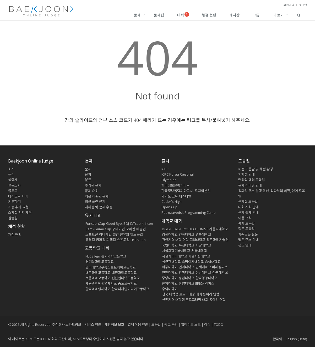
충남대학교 (186, 278)
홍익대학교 (170, 289)
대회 (183, 15)
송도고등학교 (127, 283)
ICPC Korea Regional (177, 174)
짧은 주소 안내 (248, 239)
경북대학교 (203, 234)
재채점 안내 (246, 174)
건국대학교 (186, 234)
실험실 (13, 218)
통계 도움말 (246, 223)
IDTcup (135, 223)
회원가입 (289, 5)
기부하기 (14, 201)
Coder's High (171, 201)
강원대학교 (170, 234)
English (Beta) (296, 339)
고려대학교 (197, 239)
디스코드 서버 (18, 196)
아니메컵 (105, 234)
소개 (11, 169)
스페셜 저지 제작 (20, 212)
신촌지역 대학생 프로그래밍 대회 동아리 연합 (194, 299)
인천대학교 (170, 272)
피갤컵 (111, 239)
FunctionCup (95, 223)
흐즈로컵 (123, 239)
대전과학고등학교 (124, 272)
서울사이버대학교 (174, 256)
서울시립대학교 (199, 256)
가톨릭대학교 (218, 229)
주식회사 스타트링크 (66, 324)
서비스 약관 (93, 324)
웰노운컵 (136, 234)
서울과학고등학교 (98, 278)
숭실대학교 (213, 261)
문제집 (159, 15)
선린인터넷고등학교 (126, 278)
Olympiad (169, 179)
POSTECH (190, 229)
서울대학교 (199, 250)
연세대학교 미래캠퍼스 (211, 267)
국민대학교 (170, 245)
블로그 (13, 190)
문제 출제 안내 (248, 212)
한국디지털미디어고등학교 (130, 289)
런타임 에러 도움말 (251, 179)
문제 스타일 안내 (250, 185)
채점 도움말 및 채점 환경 (255, 169)
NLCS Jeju (92, 256)
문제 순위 (91, 190)
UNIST (203, 229)
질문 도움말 (246, 228)
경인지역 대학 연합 (175, 239)
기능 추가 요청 (18, 207)
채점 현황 (209, 15)
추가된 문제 (93, 185)
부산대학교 (186, 245)
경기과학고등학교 (113, 256)
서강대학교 (203, 245)
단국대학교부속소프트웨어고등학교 (110, 267)
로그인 (303, 5)
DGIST (167, 229)
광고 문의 (171, 324)
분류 (88, 179)
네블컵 (141, 229)
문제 (137, 15)
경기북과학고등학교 (99, 261)
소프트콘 (91, 234)
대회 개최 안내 (248, 207)
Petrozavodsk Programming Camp (188, 212)
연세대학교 (186, 267)
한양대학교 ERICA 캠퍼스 (196, 283)
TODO (218, 324)
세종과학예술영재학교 (101, 283)
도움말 (244, 161)
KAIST (177, 229)
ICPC (165, 169)
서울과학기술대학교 (176, 250)
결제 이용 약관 (138, 324)
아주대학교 (170, 267)
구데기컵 (118, 229)
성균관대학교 (171, 261)
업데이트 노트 (191, 324)
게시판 (234, 15)
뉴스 (11, 174)
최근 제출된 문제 (96, 196)
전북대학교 (220, 272)
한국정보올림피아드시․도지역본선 (185, 190)
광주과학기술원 (218, 239)
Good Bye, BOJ (117, 223)
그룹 (256, 15)
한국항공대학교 (206, 278)
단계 (88, 174)
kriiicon (147, 223)
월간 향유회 (121, 234)
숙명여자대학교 (193, 261)
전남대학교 (203, 272)
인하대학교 (186, 272)
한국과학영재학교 (98, 289)
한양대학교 (170, 283)
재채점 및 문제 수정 (98, 207)
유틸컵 (90, 239)
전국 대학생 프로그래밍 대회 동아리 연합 (190, 294)
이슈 (207, 324)
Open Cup (169, 207)
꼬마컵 (130, 229)
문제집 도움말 (248, 201)
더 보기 (278, 15)
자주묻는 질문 (248, 234)
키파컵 (100, 239)
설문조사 (14, 185)
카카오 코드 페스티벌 (176, 196)
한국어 (277, 339)
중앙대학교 (170, 278)
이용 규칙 (245, 218)
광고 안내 (245, 245)
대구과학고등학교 (98, 272)
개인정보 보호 (114, 324)
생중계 (13, 179)
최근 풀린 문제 (95, 201)
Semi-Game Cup (98, 229)
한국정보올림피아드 (175, 185)
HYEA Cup (138, 239)
